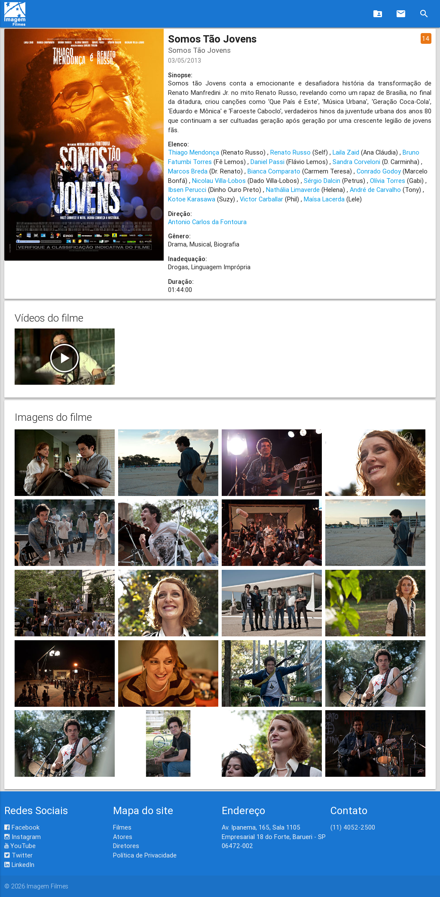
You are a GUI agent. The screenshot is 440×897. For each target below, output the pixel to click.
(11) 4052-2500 (352, 827)
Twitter (18, 855)
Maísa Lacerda (324, 199)
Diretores (126, 846)
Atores (122, 837)
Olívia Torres (387, 180)
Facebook (22, 827)
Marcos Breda (188, 171)
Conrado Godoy (379, 171)
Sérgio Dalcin (322, 180)
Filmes (122, 827)
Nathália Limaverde (293, 189)
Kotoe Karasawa (191, 199)
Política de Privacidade (145, 855)
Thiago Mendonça (193, 152)
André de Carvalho (375, 189)
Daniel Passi (267, 162)
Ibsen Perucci (187, 189)
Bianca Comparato (274, 171)
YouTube (20, 846)
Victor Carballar (261, 199)
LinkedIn (19, 865)
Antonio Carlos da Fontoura (207, 222)
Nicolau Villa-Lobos (219, 180)
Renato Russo (290, 152)
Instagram (22, 837)
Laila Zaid (346, 152)
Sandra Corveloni (356, 162)
